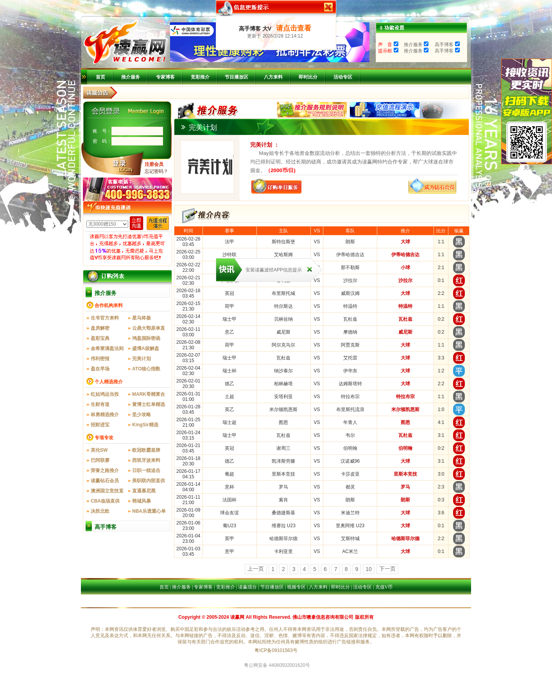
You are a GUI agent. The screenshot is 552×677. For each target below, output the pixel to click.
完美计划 (141, 358)
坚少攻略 (141, 414)
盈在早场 (100, 369)
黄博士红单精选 (148, 404)
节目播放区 (236, 77)
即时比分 (308, 77)
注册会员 (154, 164)
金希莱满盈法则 (107, 348)
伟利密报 (100, 358)
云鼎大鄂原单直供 (148, 329)
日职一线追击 (146, 470)
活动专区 (342, 77)
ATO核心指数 (146, 369)
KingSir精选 (145, 424)
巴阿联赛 (100, 460)
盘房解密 (100, 328)
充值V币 (384, 587)
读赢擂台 (247, 587)
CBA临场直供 (105, 501)
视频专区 (296, 587)
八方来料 (273, 77)
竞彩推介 (200, 77)
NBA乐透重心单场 (149, 512)
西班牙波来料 (146, 460)
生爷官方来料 (105, 318)
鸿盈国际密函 (146, 338)
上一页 (255, 569)
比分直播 (282, 603)
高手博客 (105, 527)
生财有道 (100, 404)
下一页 (387, 569)
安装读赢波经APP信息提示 (274, 270)
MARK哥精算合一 (148, 395)
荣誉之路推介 (105, 470)
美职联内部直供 (148, 480)
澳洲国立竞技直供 (107, 492)
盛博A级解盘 (145, 348)
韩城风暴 (141, 501)
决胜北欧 (100, 511)
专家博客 (165, 77)
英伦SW (99, 450)
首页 (100, 77)
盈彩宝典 (100, 338)
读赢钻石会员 (105, 480)
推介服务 (130, 77)
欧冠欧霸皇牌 (146, 450)
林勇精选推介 (105, 414)
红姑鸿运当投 (105, 394)
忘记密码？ (156, 171)
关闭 (528, 168)
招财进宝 (100, 424)
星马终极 (141, 318)
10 (369, 569)
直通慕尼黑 (144, 491)
